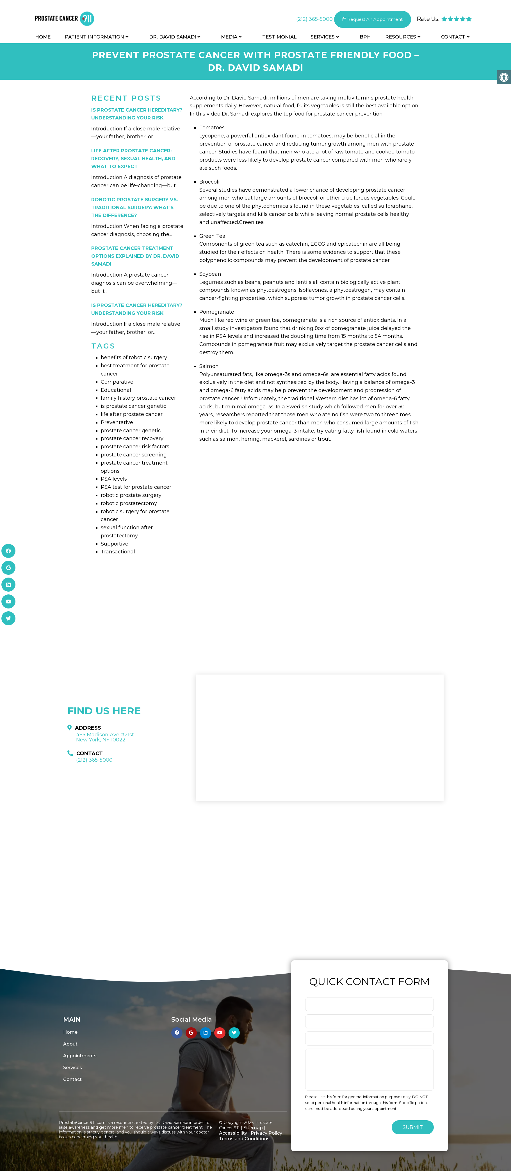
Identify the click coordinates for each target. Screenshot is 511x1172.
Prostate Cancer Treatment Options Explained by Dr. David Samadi (135, 256)
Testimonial (279, 37)
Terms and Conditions (244, 1138)
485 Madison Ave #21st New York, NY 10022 (105, 737)
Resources (400, 37)
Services (323, 37)
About (70, 1044)
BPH (365, 37)
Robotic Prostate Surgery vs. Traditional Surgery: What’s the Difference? (134, 207)
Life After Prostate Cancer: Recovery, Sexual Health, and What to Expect (133, 158)
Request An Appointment (373, 19)
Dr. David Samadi (172, 37)
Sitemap (253, 1127)
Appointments (80, 1055)
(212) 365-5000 (314, 19)
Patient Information (94, 37)
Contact (453, 37)
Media (229, 37)
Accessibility (233, 1133)
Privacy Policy (266, 1133)
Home (43, 37)
